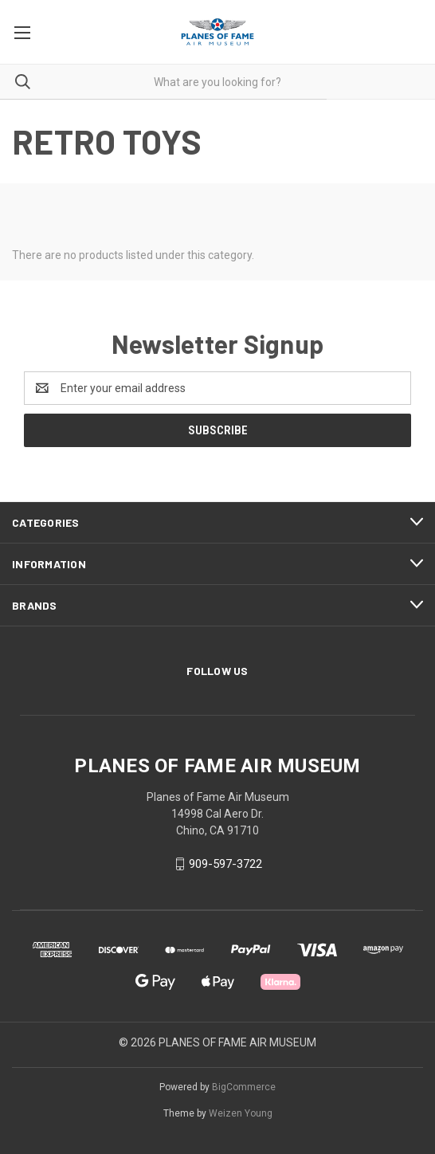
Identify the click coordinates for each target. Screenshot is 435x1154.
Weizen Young (240, 1113)
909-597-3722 (225, 864)
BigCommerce (244, 1087)
